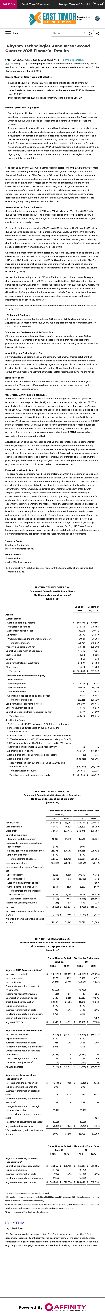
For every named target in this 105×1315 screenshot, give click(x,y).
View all (98, 4)
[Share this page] (98, 33)
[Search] (66, 33)
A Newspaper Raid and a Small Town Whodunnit (32, 4)
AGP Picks (9, 4)
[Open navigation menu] (12, 33)
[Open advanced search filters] (90, 33)
